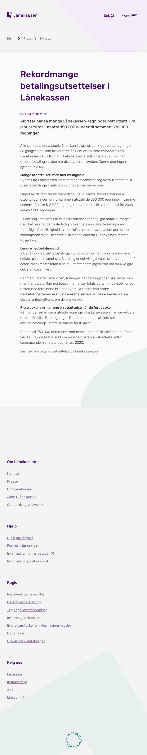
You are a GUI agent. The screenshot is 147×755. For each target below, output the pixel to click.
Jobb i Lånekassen (22, 497)
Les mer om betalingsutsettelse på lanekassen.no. (59, 351)
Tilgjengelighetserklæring (27, 610)
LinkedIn (14, 697)
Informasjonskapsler (23, 618)
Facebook (14, 674)
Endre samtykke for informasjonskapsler (39, 625)
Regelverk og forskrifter (26, 594)
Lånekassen (22, 15)
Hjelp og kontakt (20, 538)
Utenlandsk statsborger (26, 641)
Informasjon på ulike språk (28, 561)
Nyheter (13, 473)
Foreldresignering (21, 546)
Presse (12, 481)
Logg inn (65, 16)
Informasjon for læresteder (29, 553)
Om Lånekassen (19, 489)
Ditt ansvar (15, 633)
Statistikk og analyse (23, 505)
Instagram (15, 682)
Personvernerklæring (24, 602)
